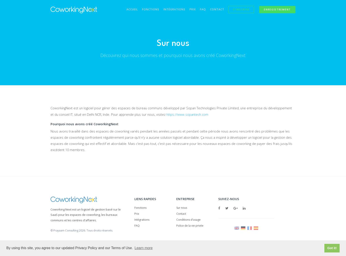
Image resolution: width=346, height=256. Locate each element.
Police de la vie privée (189, 226)
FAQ (200, 10)
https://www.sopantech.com (190, 114)
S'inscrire (240, 9)
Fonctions (144, 10)
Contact (215, 10)
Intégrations (169, 10)
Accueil (124, 10)
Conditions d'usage (188, 220)
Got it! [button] (332, 248)
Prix (188, 10)
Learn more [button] (144, 248)
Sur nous (181, 208)
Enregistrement (277, 9)
